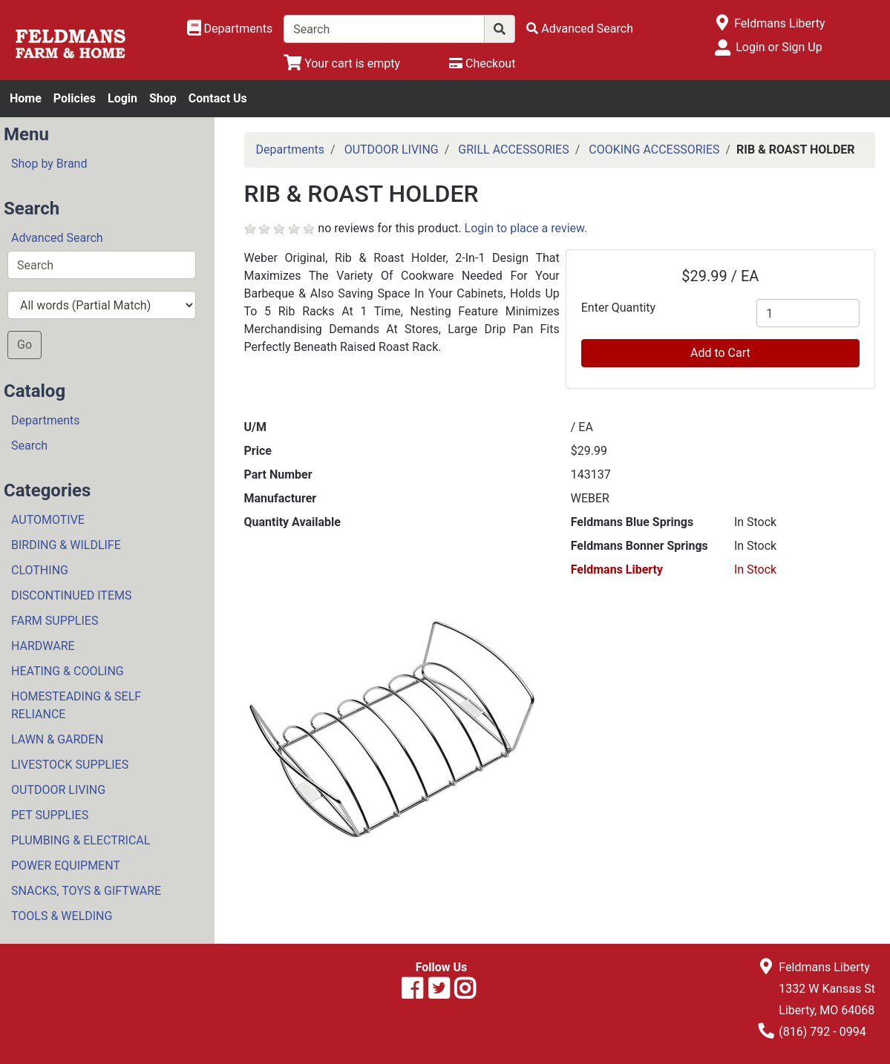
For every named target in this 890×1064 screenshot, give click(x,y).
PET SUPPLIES (49, 815)
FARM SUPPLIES (54, 621)
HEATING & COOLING (67, 671)
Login (122, 98)
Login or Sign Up (779, 47)
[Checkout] (482, 63)
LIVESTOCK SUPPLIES (69, 765)
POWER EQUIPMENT (65, 865)
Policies (74, 98)
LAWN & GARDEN (57, 739)
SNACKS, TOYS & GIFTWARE (86, 891)
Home (26, 98)
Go (24, 345)
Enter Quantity (618, 308)
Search (29, 446)
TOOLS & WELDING (61, 916)
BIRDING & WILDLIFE (66, 545)
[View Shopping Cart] (342, 63)
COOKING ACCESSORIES (654, 149)
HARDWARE (43, 646)
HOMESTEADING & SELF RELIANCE (76, 705)
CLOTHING (39, 570)
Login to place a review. (526, 228)
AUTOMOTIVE (48, 520)
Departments (45, 420)
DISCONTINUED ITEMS (71, 595)
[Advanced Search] (579, 29)
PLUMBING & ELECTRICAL (80, 840)
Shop (163, 98)
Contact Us (218, 98)
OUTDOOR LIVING (58, 790)
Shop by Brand (49, 164)
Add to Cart (720, 353)
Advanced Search (57, 238)
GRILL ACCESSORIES (513, 149)
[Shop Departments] (230, 29)
